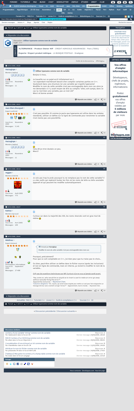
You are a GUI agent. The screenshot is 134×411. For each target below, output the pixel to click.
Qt (130, 10)
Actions (20, 22)
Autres (70, 13)
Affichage (99, 61)
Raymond (57, 282)
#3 (104, 137)
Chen (63, 282)
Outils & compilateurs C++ (68, 16)
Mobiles (120, 6)
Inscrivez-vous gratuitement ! (53, 19)
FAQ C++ (30, 16)
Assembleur (46, 10)
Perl (104, 10)
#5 (104, 207)
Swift (125, 10)
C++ (59, 10)
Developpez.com (88, 371)
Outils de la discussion (84, 61)
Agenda (36, 22)
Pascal (98, 10)
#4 (104, 169)
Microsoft (60, 6)
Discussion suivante (66, 311)
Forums (13, 2)
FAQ (35, 2)
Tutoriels (25, 2)
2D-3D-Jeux (34, 10)
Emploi (74, 2)
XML (63, 13)
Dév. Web (76, 6)
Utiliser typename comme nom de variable (40, 40)
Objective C (88, 10)
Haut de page (100, 371)
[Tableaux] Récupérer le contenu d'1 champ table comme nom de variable (35, 354)
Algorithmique (22, 10)
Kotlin (79, 10)
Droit (94, 2)
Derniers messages (8, 22)
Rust (118, 10)
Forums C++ (20, 16)
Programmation (93, 6)
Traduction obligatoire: (40, 284)
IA (47, 6)
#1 (104, 65)
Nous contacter (75, 371)
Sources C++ (101, 16)
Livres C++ (52, 16)
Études (84, 2)
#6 (104, 236)
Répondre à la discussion (17, 35)
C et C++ (19, 28)
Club (101, 2)
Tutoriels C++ (41, 16)
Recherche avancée (125, 22)
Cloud (41, 6)
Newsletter (62, 2)
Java (68, 6)
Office (111, 6)
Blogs (42, 2)
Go (73, 10)
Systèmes (129, 6)
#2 (104, 104)
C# (64, 10)
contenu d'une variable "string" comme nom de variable (27, 333)
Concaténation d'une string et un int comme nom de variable (30, 343)
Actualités (21, 300)
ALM (52, 6)
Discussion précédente (45, 311)
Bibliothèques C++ (87, 16)
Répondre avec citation (83, 99)
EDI (83, 6)
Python (111, 10)
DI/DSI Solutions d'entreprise (25, 6)
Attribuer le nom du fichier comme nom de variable (26, 349)
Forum (10, 28)
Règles (50, 22)
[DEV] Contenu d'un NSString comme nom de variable (27, 338)
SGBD (104, 6)
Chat (50, 2)
